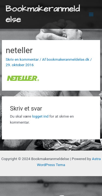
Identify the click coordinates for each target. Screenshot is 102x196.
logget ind (40, 116)
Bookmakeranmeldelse (42, 14)
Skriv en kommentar (22, 59)
